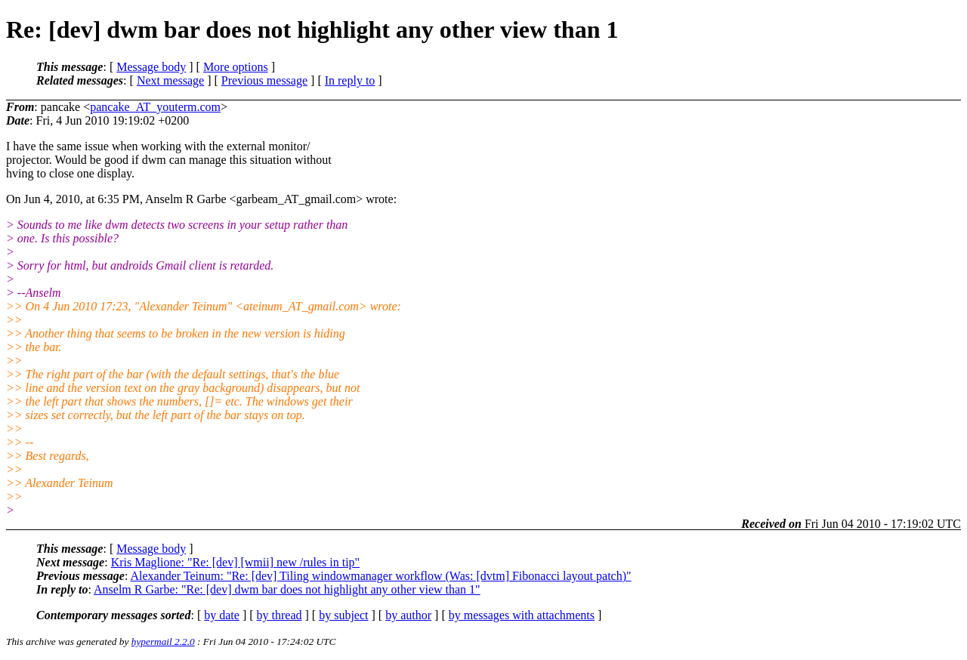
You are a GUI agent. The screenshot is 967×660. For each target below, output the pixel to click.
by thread (279, 615)
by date (221, 615)
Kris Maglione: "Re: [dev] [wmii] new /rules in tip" (235, 562)
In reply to (350, 80)
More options (235, 66)
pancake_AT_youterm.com (155, 106)
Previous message (264, 80)
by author (408, 615)
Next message (170, 80)
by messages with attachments (522, 615)
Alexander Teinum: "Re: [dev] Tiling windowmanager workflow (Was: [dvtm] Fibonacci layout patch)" (380, 575)
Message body (151, 66)
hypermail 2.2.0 (163, 641)
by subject (343, 615)
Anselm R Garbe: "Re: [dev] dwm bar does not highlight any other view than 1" (287, 589)
